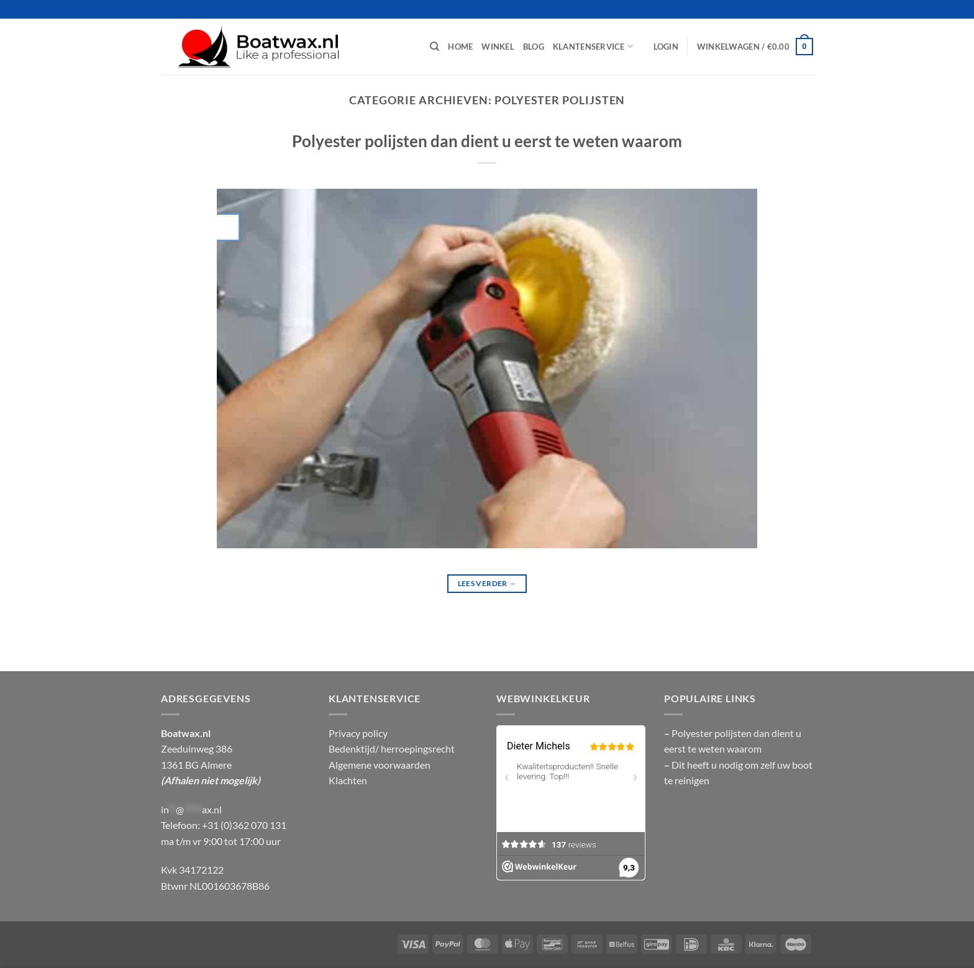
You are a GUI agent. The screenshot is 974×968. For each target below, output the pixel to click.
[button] (665, 46)
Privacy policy (358, 733)
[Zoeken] (434, 46)
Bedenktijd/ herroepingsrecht (392, 748)
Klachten (348, 780)
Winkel (497, 47)
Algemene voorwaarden (379, 765)
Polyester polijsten (712, 733)
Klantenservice (593, 46)
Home (460, 47)
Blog (533, 47)
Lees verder (487, 583)
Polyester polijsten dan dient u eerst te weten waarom (487, 141)
